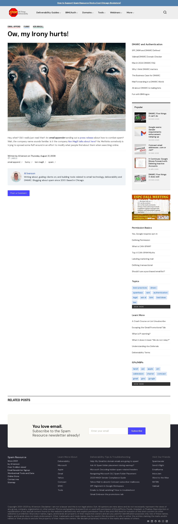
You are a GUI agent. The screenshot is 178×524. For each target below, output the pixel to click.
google (152, 378)
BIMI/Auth (70, 12)
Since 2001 (13, 461)
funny (27, 27)
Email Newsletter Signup (19, 470)
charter (150, 373)
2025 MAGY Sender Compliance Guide (108, 478)
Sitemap (11, 482)
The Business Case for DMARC (146, 75)
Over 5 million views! (17, 467)
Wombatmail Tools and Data (21, 473)
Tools (101, 12)
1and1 (135, 369)
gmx (143, 378)
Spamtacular (158, 461)
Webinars (115, 12)
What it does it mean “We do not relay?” (151, 340)
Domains (87, 12)
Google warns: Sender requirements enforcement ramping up (155, 132)
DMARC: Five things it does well (157, 175)
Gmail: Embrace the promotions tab (107, 494)
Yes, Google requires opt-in (145, 233)
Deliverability (64, 461)
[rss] (166, 521)
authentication (161, 292)
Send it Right (158, 465)
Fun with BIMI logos (140, 94)
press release (86, 137)
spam (52, 162)
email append (14, 27)
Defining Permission (141, 240)
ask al (143, 297)
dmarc (153, 287)
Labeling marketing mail (142, 259)
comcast (161, 373)
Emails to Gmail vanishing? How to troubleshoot (112, 490)
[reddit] (155, 521)
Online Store (13, 476)
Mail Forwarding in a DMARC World (148, 81)
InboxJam (156, 474)
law (134, 302)
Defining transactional (142, 265)
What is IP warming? (141, 333)
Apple (60, 469)
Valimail (155, 486)
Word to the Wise (160, 478)
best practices (140, 287)
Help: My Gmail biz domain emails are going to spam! (114, 461)
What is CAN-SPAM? (141, 246)
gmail (135, 378)
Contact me (13, 479)
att (157, 369)
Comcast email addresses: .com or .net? (157, 147)
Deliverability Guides (47, 12)
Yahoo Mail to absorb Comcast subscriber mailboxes (115, 482)
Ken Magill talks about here (81, 141)
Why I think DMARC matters (145, 69)
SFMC (60, 486)
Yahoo (61, 478)
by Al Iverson (14, 464)
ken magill (38, 27)
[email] (147, 521)
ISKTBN (155, 482)
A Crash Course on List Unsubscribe (149, 321)
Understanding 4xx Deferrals (145, 346)
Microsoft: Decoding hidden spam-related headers (114, 469)
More (129, 12)
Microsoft (62, 465)
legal (135, 297)
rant (148, 292)
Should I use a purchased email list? (148, 271)
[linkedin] (151, 521)
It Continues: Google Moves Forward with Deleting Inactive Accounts (158, 162)
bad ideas (161, 297)
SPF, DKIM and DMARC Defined (146, 50)
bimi (151, 297)
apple (150, 369)
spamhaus (138, 292)
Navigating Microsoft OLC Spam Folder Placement (113, 474)
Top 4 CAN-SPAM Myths (143, 252)
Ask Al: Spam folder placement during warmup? (112, 465)
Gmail (60, 474)
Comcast (62, 482)
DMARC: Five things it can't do (157, 114)
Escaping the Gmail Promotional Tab (149, 327)
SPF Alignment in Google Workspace (107, 486)
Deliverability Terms (141, 352)
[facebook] (158, 521)
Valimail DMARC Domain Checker (147, 56)
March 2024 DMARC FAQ (143, 63)
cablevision (138, 373)
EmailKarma (157, 469)
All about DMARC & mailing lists (146, 88)
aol (142, 369)
